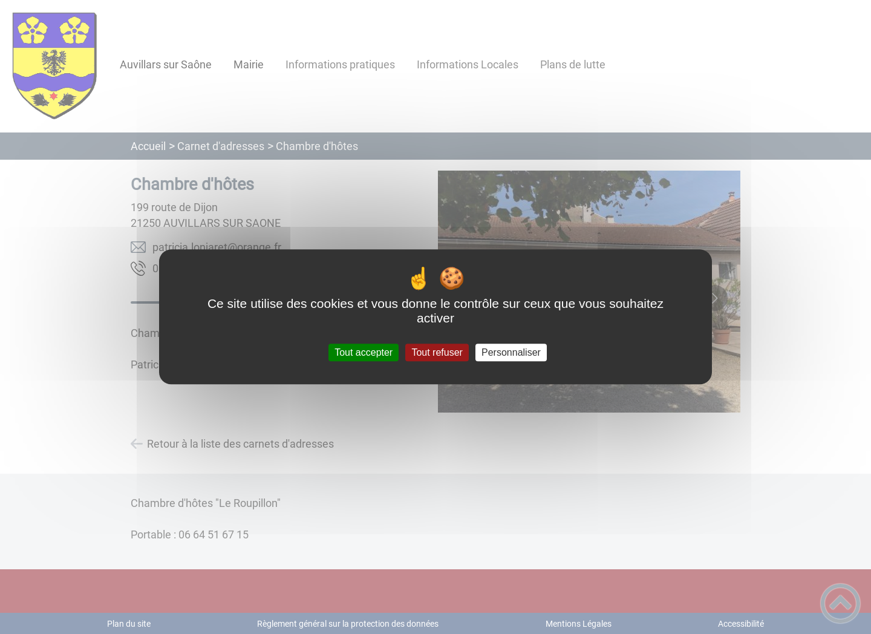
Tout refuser (436, 352)
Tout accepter (363, 352)
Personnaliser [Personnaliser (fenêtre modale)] (511, 352)
